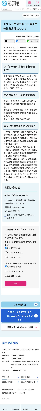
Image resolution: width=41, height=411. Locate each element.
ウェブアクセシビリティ (26, 389)
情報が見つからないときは (20, 327)
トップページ (19, 9)
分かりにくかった (14, 257)
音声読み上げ (37, 5)
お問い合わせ (7, 382)
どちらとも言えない (15, 252)
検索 (36, 409)
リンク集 (22, 393)
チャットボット (15, 409)
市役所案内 (25, 377)
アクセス (5, 377)
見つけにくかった (14, 276)
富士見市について (28, 382)
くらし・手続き (31, 9)
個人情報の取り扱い (9, 393)
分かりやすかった (14, 248)
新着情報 (25, 409)
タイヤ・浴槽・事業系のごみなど (17, 119)
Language (29, 5)
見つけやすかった (14, 266)
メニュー (5, 409)
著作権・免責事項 (8, 389)
